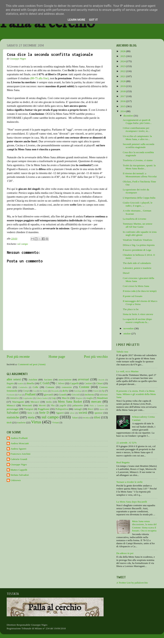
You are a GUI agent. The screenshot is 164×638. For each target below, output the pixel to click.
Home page (57, 357)
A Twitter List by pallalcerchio (132, 582)
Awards (101, 379)
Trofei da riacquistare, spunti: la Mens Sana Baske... (139, 167)
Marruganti (18, 401)
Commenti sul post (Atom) (31, 364)
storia (31, 417)
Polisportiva (61, 409)
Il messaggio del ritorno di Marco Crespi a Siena (140, 303)
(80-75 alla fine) (39, 78)
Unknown (15, 480)
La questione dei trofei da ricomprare (136, 191)
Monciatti (27, 405)
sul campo (22, 243)
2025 (123, 56)
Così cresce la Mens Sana (136, 286)
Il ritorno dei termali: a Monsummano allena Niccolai (140, 175)
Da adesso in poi (124, 553)
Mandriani (102, 398)
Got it (93, 19)
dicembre (128, 115)
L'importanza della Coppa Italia (139, 197)
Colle (35, 387)
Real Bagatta (122, 462)
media (49, 402)
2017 (123, 96)
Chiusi (99, 383)
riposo (102, 409)
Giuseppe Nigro (18, 464)
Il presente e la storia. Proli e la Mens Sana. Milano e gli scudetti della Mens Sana (136, 393)
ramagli (78, 409)
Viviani (55, 422)
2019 (123, 86)
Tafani (75, 417)
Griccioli (76, 394)
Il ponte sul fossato (132, 296)
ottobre (127, 333)
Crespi (26, 390)
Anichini (32, 379)
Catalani (88, 383)
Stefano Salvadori (19, 474)
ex (86, 390)
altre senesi (14, 379)
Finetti (95, 391)
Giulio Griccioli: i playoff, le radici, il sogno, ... (137, 204)
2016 (123, 101)
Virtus (36, 422)
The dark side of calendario (137, 263)
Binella (30, 383)
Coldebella (22, 387)
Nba (53, 405)
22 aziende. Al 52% (126, 442)
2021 (123, 76)
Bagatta (10, 383)
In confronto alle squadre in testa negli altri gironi (140, 233)
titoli (9, 422)
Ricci (90, 409)
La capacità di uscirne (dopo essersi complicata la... (137, 321)
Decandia (55, 391)
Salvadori (12, 412)
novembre (128, 328)
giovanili (48, 394)
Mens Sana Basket (70, 401)
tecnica (86, 417)
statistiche (13, 417)
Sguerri (60, 412)
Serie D (44, 412)
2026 (123, 51)
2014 (123, 111)
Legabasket (27, 398)
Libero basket (42, 398)
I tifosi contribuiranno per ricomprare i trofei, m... (136, 129)
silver (72, 413)
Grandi (62, 394)
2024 (123, 61)
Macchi (65, 398)
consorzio (67, 387)
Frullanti (30, 394)
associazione (65, 379)
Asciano (48, 379)
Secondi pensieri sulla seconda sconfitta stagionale (138, 146)
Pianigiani (28, 409)
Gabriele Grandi (18, 459)
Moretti (42, 405)
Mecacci (35, 401)
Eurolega (77, 391)
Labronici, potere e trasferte (137, 268)
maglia (89, 398)
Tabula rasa (122, 351)
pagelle (63, 405)
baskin (20, 383)
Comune (50, 387)
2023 (123, 66)
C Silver (60, 383)
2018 (123, 91)
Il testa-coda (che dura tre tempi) (140, 291)
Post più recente (18, 357)
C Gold (44, 383)
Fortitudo (10, 394)
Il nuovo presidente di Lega (137, 250)
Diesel (126, 273)
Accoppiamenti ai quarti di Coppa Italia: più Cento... (137, 121)
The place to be (131, 309)
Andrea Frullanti (19, 438)
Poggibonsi (43, 409)
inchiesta (89, 394)
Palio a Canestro (97, 405)
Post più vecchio (96, 357)
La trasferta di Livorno (134, 218)
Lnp (54, 398)
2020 (123, 81)
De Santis (44, 391)
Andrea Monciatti (19, 443)
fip (103, 390)
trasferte (21, 422)
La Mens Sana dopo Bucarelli (131, 501)
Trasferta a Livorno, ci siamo (138, 160)
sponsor (98, 412)
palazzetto (77, 405)
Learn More (76, 19)
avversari (83, 379)
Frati (20, 394)
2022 (123, 71)
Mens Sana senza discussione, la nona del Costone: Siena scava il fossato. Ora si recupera (144, 526)
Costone (84, 387)
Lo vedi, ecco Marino (127, 371)
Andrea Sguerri (18, 448)
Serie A (31, 413)
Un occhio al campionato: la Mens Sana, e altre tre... (137, 138)
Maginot (79, 398)
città (9, 387)
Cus (34, 391)
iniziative (14, 398)
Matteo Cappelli (18, 469)
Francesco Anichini (20, 453)
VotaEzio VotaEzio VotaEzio (137, 239)
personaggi (12, 409)
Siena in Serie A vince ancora (138, 314)
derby (65, 390)
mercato (96, 401)
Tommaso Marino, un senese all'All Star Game (137, 225)
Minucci (11, 405)
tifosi (97, 417)
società (83, 412)
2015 (123, 106)
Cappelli (74, 383)
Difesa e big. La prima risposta (138, 245)
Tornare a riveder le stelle (129, 481)
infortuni (104, 394)
